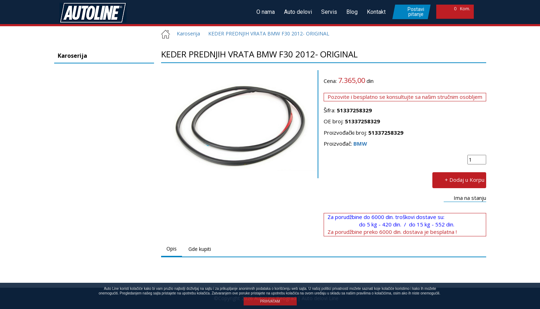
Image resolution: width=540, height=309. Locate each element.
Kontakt (376, 12)
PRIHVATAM (270, 301)
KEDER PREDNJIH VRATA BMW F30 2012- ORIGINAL (268, 33)
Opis (171, 248)
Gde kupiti (199, 249)
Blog (352, 12)
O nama (265, 12)
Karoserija (185, 33)
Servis (329, 12)
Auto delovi (298, 12)
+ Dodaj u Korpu (464, 179)
